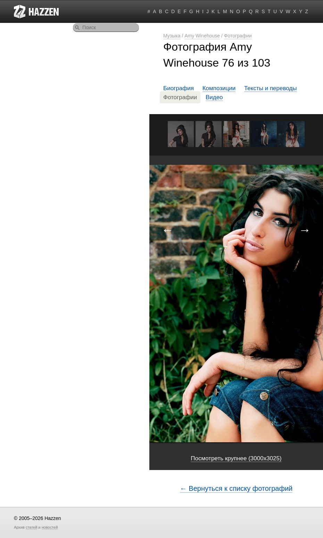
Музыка (172, 36)
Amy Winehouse (202, 36)
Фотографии (238, 36)
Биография (178, 88)
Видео (214, 97)
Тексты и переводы (270, 88)
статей (31, 527)
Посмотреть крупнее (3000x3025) (236, 458)
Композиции (219, 88)
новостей (50, 527)
